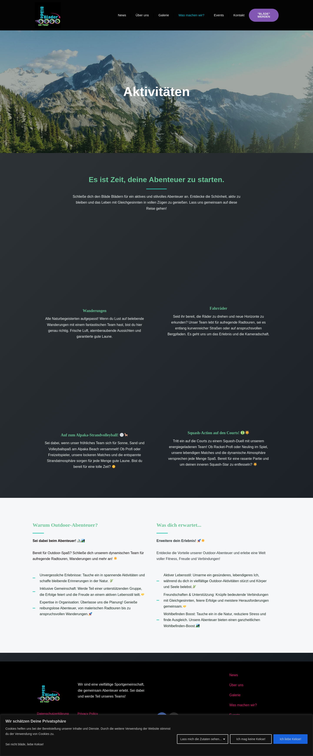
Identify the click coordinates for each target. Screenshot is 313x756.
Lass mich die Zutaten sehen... (201, 739)
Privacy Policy (90, 713)
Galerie (163, 15)
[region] (156, 735)
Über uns (142, 15)
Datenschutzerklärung (54, 713)
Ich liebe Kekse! (290, 739)
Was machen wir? (191, 15)
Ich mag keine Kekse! (250, 739)
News (122, 15)
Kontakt (239, 15)
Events (219, 15)
